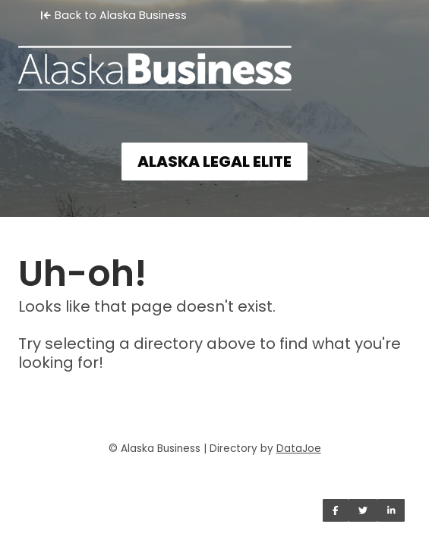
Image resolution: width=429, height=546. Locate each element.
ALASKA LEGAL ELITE (214, 161)
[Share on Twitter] (363, 510)
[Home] (214, 57)
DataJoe (298, 448)
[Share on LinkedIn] (391, 510)
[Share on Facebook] (336, 510)
